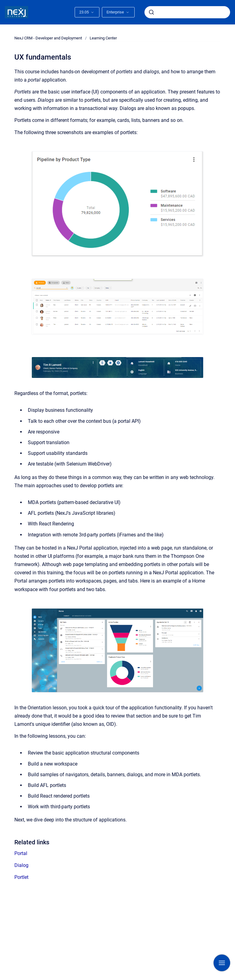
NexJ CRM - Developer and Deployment (48, 38)
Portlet (21, 877)
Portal (20, 853)
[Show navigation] (222, 963)
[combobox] (187, 12)
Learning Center (103, 38)
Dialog (21, 865)
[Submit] (151, 12)
